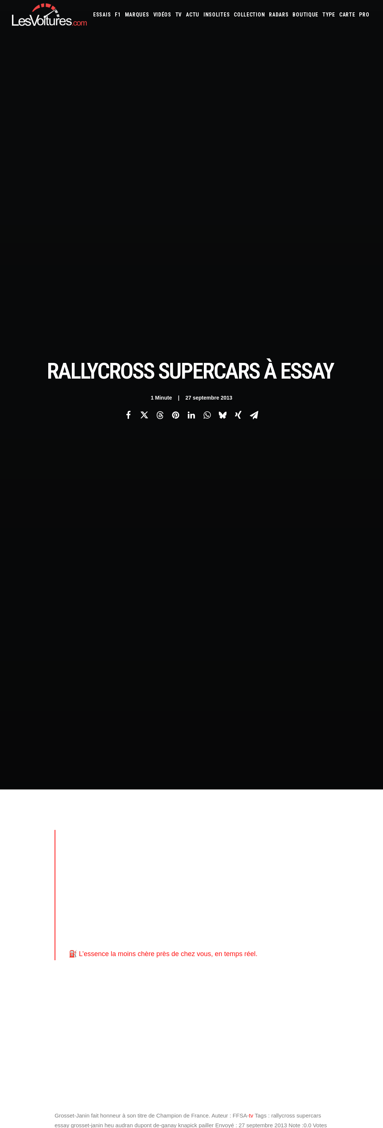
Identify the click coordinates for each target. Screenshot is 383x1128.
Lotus (267, 799)
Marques (137, 15)
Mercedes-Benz (354, 799)
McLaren (325, 799)
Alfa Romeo (230, 769)
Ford (362, 779)
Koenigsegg (311, 789)
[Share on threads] (159, 114)
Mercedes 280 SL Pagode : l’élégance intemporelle (261, 1013)
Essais (102, 15)
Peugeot (270, 809)
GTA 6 (115, 829)
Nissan (219, 809)
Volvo (305, 819)
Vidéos (162, 15)
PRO (364, 15)
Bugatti (352, 769)
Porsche (291, 809)
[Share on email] (253, 114)
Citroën (246, 779)
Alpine (253, 769)
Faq (15, 796)
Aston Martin (278, 769)
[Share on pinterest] (175, 114)
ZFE (329, 840)
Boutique (305, 15)
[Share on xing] (238, 114)
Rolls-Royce (337, 809)
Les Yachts (121, 796)
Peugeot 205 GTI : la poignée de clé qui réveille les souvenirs (274, 994)
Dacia (280, 779)
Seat (359, 809)
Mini (204, 809)
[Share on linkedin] (191, 114)
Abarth (207, 769)
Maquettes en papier (272, 840)
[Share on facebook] (128, 114)
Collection (249, 15)
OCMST (116, 895)
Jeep (280, 789)
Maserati (286, 799)
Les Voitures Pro (127, 783)
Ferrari (334, 779)
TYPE (328, 15)
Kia (292, 789)
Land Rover (228, 799)
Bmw (335, 769)
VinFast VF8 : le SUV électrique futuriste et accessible (265, 1023)
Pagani (250, 809)
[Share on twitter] (144, 114)
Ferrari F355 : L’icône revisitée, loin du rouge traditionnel (268, 1033)
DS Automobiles (305, 779)
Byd (204, 779)
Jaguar (265, 789)
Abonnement (25, 783)
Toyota (257, 819)
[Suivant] (299, 655)
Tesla (239, 819)
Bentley (318, 769)
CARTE (347, 15)
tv (251, 515)
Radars (278, 15)
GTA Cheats (121, 842)
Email (204, 696)
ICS (113, 908)
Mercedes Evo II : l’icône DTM (235, 1043)
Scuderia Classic (126, 809)
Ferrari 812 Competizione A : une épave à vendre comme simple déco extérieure (97, 1023)
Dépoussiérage (125, 868)
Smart (222, 819)
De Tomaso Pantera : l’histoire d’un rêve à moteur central (269, 1003)
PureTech (282, 850)
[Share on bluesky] (222, 114)
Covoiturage (350, 840)
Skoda (206, 819)
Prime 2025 (225, 850)
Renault (312, 809)
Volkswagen (282, 819)
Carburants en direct (318, 850)
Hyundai (226, 789)
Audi (301, 769)
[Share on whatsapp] (206, 114)
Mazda (306, 799)
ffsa (63, 570)
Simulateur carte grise (223, 840)
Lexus (251, 799)
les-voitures (94, 570)
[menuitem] (102, 14)
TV (178, 15)
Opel (235, 809)
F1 (117, 15)
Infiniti (246, 789)
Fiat (349, 779)
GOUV (205, 850)
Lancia (206, 799)
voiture (128, 570)
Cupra (264, 779)
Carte (18, 770)
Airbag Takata (254, 850)
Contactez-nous (29, 809)
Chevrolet (223, 779)
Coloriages (309, 840)
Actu (192, 15)
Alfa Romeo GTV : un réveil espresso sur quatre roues (265, 1052)
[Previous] (84, 655)
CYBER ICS (119, 882)
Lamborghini (340, 789)
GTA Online (121, 855)
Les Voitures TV (126, 770)
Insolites (216, 15)
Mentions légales (31, 822)
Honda (207, 789)
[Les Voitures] (49, 14)
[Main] (192, 655)
